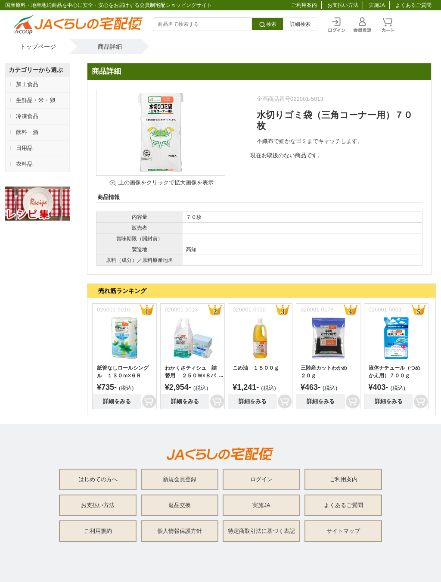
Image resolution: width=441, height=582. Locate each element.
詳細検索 (300, 24)
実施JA (377, 5)
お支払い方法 (342, 5)
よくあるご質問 (413, 5)
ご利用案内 (304, 5)
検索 (267, 24)
